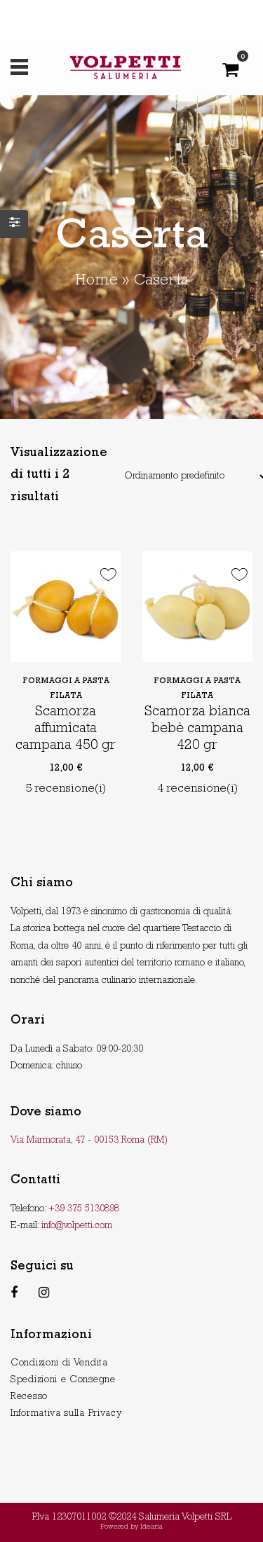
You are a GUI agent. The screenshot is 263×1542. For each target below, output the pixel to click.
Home (96, 281)
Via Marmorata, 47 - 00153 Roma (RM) (89, 1140)
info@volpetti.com (76, 1226)
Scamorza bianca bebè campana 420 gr (197, 729)
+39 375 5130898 (83, 1209)
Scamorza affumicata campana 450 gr (65, 729)
